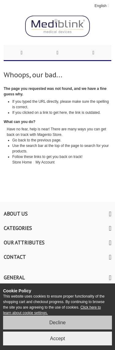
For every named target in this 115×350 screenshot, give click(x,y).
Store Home (22, 162)
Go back (19, 140)
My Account (45, 162)
